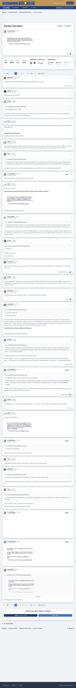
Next (31, 73)
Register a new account (21, 645)
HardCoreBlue (10, 216)
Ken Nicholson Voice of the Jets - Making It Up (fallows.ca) (17, 328)
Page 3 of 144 (41, 73)
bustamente (10, 261)
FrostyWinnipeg (11, 31)
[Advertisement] (25, 18)
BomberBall (10, 290)
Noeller (9, 101)
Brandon (9, 339)
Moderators (15, 90)
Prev (8, 73)
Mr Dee (9, 240)
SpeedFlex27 (10, 77)
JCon (68, 53)
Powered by (66, 685)
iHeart (8, 121)
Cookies (20, 685)
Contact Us (14, 685)
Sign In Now (55, 645)
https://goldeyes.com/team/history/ (12, 133)
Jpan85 (9, 90)
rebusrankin (66, 85)
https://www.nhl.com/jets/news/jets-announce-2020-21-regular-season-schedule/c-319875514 (26, 191)
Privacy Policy (6, 685)
